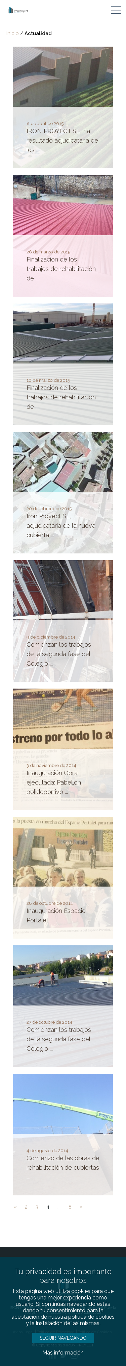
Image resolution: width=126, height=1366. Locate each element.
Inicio (12, 33)
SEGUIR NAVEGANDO (63, 1338)
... (58, 1207)
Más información (63, 1352)
